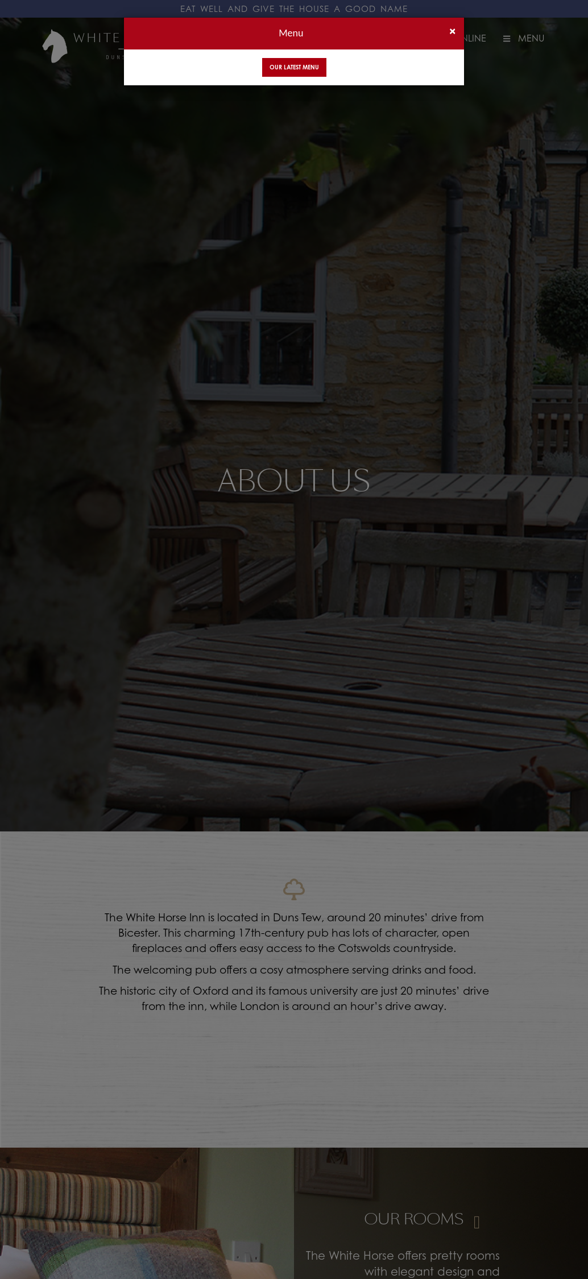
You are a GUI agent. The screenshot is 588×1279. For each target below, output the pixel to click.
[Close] (453, 31)
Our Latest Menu (294, 67)
